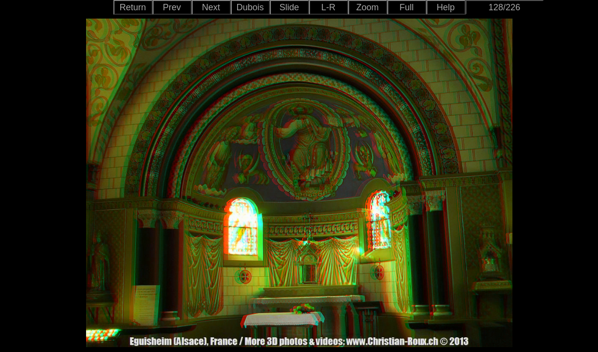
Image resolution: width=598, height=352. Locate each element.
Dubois (250, 7)
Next (211, 7)
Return (132, 7)
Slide (289, 7)
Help (446, 7)
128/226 (504, 7)
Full (406, 7)
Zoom (367, 7)
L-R (328, 7)
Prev (172, 7)
